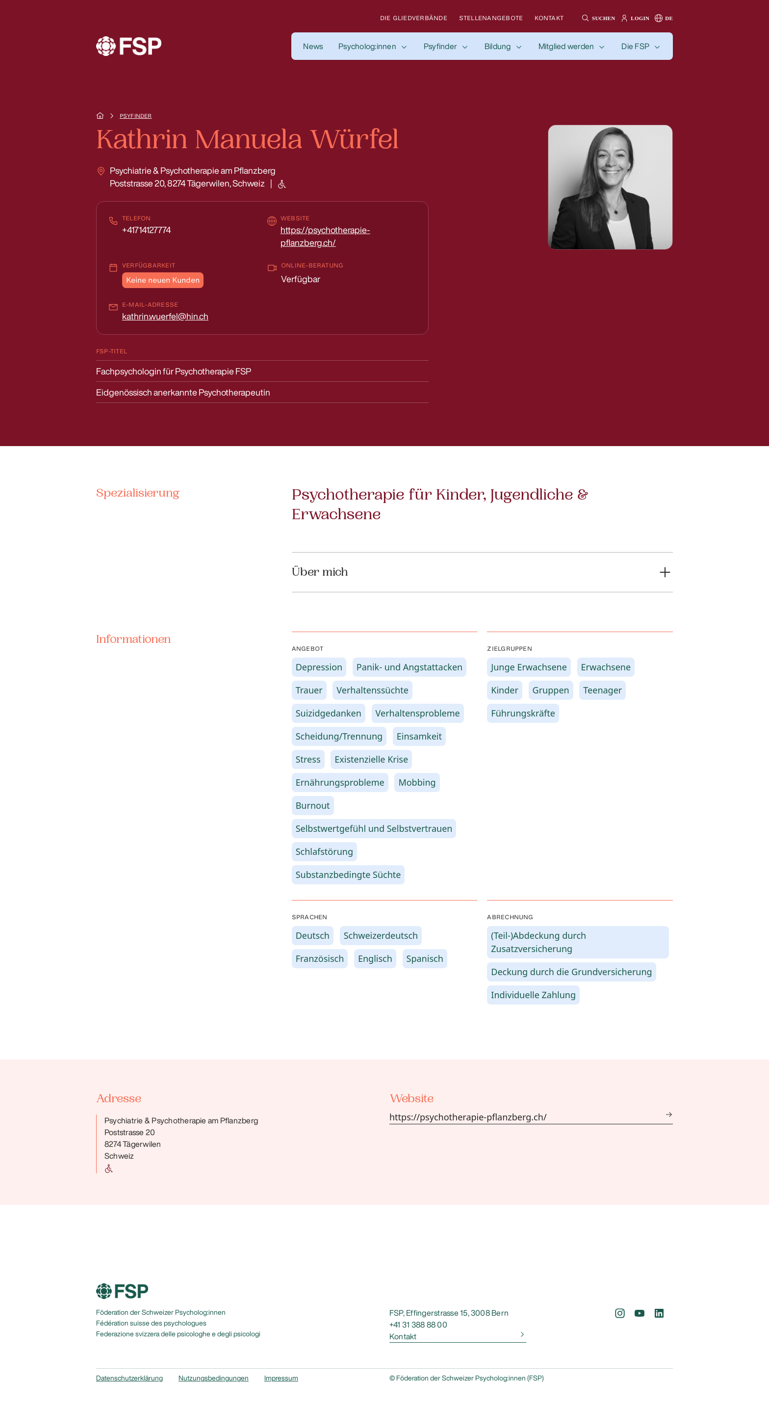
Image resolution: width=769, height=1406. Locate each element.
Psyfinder (440, 46)
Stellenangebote (491, 18)
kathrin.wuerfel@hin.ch (165, 316)
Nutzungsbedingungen (214, 1378)
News (313, 46)
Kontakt (549, 18)
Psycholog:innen (367, 46)
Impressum (281, 1378)
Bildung (498, 46)
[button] (597, 18)
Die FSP (635, 46)
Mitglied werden (566, 46)
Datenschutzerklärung (129, 1378)
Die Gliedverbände (413, 18)
